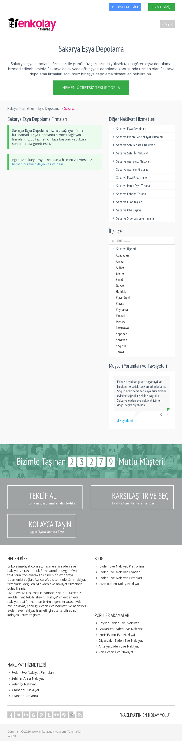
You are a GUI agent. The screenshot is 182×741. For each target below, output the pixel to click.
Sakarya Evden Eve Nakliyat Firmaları (137, 137)
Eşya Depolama (49, 108)
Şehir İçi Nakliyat (21, 684)
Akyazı (120, 261)
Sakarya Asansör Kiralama (130, 169)
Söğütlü (121, 346)
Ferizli (119, 279)
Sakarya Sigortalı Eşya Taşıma (132, 218)
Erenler (120, 273)
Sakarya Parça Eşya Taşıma (130, 186)
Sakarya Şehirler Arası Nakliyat (133, 145)
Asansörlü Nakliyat (23, 690)
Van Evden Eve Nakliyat (114, 652)
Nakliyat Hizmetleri (20, 108)
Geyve (120, 285)
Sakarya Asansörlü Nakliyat (131, 161)
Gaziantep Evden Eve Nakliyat (119, 629)
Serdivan (121, 340)
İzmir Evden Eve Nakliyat (115, 634)
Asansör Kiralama (22, 696)
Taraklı (120, 352)
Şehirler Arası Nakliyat (25, 678)
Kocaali (120, 316)
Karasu (120, 303)
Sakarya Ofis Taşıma (126, 210)
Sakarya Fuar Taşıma (126, 202)
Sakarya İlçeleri (141, 249)
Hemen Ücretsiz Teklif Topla (91, 88)
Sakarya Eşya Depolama (128, 129)
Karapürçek (123, 297)
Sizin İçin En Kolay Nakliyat (119, 583)
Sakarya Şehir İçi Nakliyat (130, 153)
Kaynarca (122, 309)
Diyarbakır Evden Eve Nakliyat (119, 640)
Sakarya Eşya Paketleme (129, 177)
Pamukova (122, 328)
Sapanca (121, 334)
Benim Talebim (125, 7)
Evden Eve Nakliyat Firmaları (120, 578)
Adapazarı (122, 255)
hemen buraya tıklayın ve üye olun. (38, 164)
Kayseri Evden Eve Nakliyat (117, 623)
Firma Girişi (162, 7)
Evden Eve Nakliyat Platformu (121, 566)
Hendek (121, 291)
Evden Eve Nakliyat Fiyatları (119, 572)
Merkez (120, 322)
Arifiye (120, 267)
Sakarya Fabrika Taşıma (128, 194)
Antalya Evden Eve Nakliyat (117, 646)
